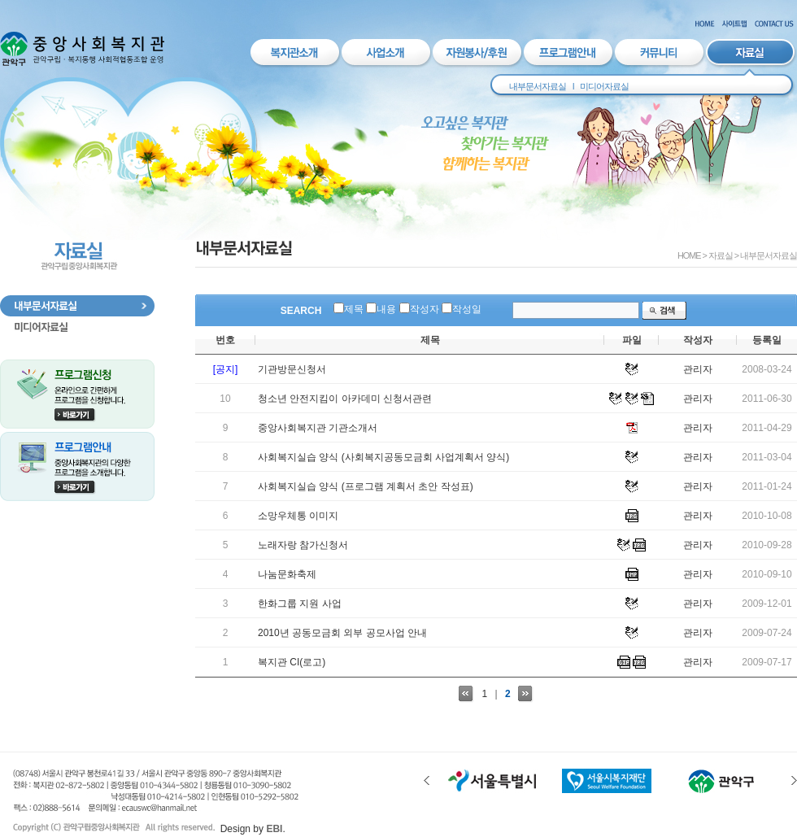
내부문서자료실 (537, 86)
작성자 (424, 309)
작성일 (466, 309)
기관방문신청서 (292, 369)
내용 (386, 309)
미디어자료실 (604, 86)
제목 (354, 309)
